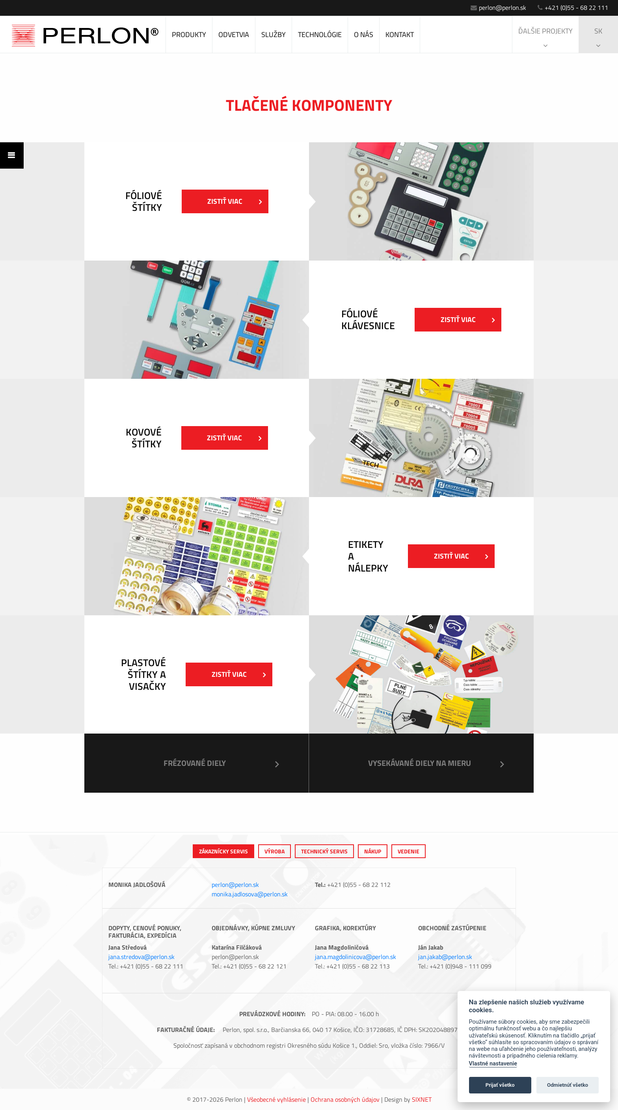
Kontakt (399, 34)
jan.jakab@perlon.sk (445, 956)
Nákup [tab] (372, 851)
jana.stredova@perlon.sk (141, 956)
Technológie (320, 34)
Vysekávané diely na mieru (419, 763)
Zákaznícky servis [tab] (223, 851)
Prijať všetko (500, 1085)
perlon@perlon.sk (498, 7)
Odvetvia (233, 34)
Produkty (189, 34)
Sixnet (422, 1099)
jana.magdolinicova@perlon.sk (355, 956)
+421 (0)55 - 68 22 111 (573, 7)
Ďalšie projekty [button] (545, 37)
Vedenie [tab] (408, 851)
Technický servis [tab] (324, 851)
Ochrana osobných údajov (345, 1099)
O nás (363, 34)
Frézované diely (195, 763)
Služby (273, 34)
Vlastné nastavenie (493, 1063)
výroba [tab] (274, 851)
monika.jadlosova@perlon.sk (250, 894)
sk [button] (598, 37)
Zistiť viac (234, 201)
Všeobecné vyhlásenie (276, 1099)
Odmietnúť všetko (567, 1085)
